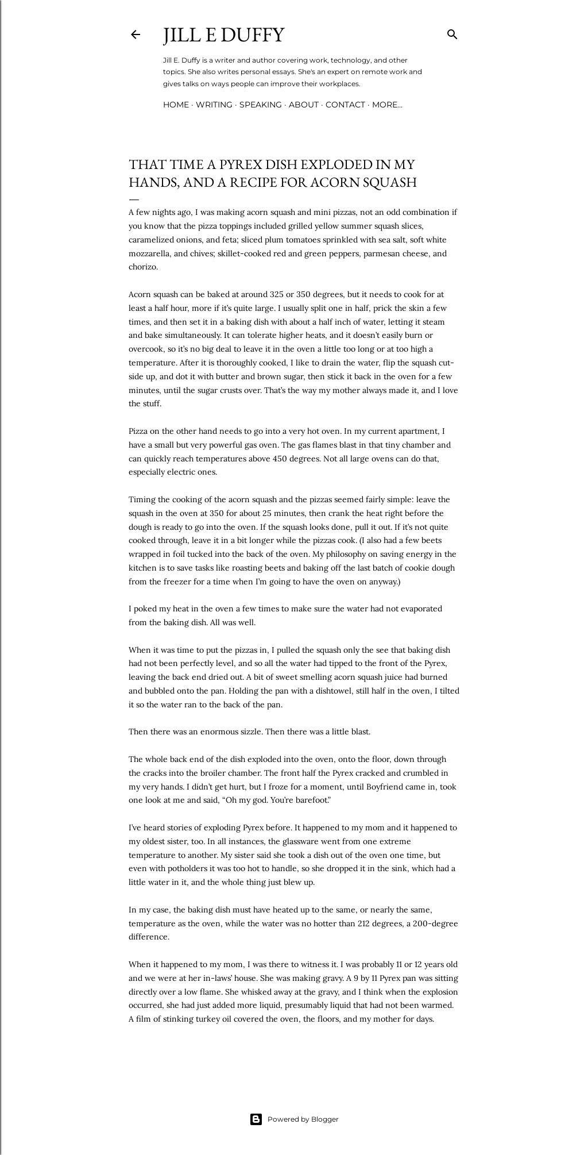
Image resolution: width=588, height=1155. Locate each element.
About (304, 104)
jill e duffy (223, 34)
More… (387, 104)
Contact (345, 104)
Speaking (260, 104)
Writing (214, 104)
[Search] (452, 32)
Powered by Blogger (294, 1119)
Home (176, 104)
